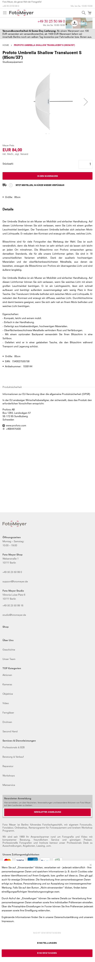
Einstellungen (47, 943)
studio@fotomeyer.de (14, 615)
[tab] (47, 210)
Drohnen (7, 722)
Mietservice (9, 785)
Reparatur (8, 766)
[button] (46, 133)
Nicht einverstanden (47, 933)
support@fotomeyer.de (15, 581)
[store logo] (21, 13)
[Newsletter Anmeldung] (47, 812)
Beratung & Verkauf (13, 757)
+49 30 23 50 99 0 (11, 6)
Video (6, 703)
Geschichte (9, 650)
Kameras (7, 684)
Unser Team (9, 659)
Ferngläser (8, 713)
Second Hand (10, 731)
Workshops (9, 776)
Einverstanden (47, 953)
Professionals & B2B (14, 747)
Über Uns (8, 640)
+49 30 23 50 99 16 (13, 606)
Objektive (8, 694)
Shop (6, 627)
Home (6, 45)
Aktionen (7, 675)
